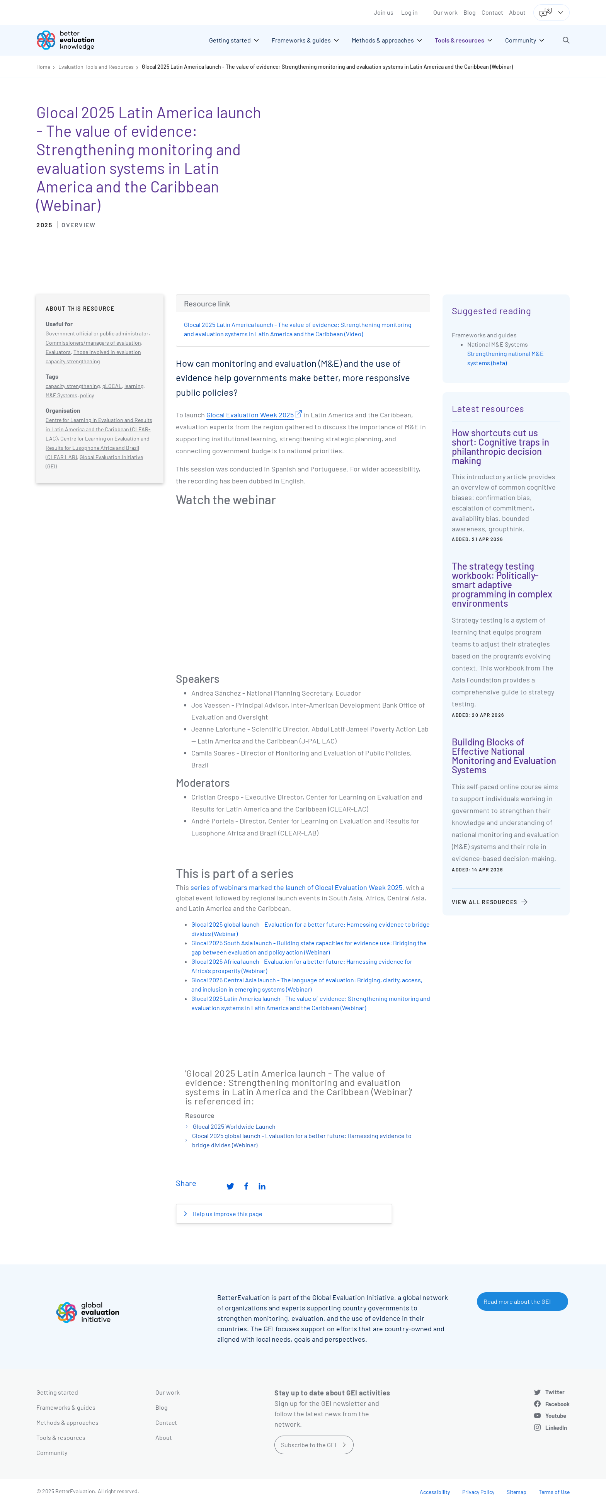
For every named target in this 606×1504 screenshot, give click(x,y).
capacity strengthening (73, 386)
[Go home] (71, 40)
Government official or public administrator (97, 333)
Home (43, 66)
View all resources (484, 902)
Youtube (555, 1415)
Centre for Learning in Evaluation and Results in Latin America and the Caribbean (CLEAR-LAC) (99, 429)
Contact (492, 12)
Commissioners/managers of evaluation (93, 342)
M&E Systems (61, 395)
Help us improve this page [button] (226, 1213)
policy (87, 395)
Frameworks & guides (65, 1407)
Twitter (555, 1391)
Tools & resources (60, 1437)
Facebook (557, 1403)
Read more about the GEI (517, 1301)
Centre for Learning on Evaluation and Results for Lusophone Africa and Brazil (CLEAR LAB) (98, 447)
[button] (566, 40)
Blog (469, 12)
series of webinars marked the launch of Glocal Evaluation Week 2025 (296, 887)
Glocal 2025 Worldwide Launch (234, 1126)
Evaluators (58, 352)
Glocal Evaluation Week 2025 (250, 414)
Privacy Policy (478, 1492)
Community (51, 1452)
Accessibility (435, 1492)
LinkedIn (556, 1427)
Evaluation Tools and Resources (96, 66)
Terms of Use (554, 1492)
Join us (383, 12)
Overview (78, 224)
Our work (445, 12)
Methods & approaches (67, 1422)
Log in (409, 12)
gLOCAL (112, 386)
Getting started (57, 1392)
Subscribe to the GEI (308, 1444)
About (517, 12)
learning (133, 386)
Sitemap (516, 1492)
